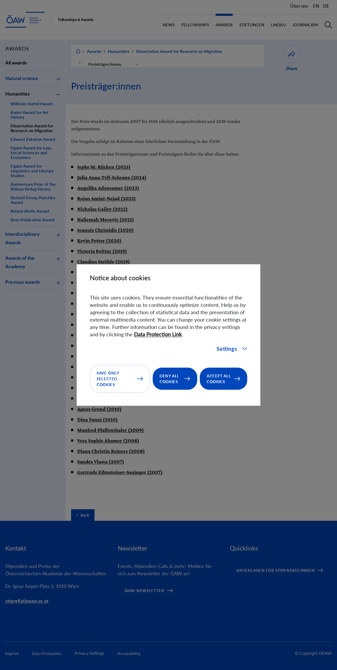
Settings (232, 349)
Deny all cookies (169, 378)
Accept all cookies (219, 378)
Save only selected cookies (108, 379)
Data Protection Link (158, 334)
